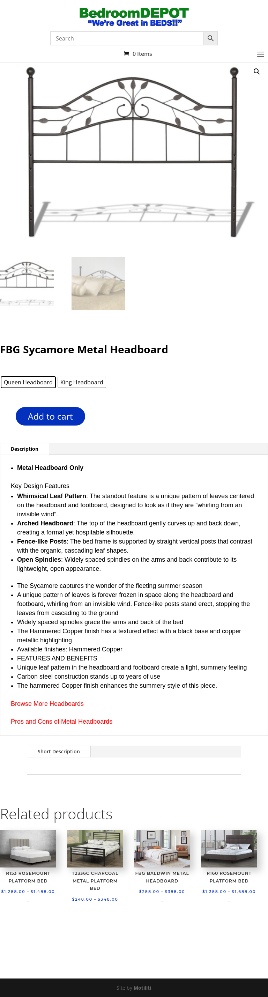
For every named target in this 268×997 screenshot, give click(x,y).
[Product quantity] (3, 418)
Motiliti (142, 987)
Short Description (59, 751)
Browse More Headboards (47, 703)
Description (24, 448)
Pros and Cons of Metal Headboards (61, 721)
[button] (257, 71)
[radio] (28, 382)
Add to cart (50, 416)
